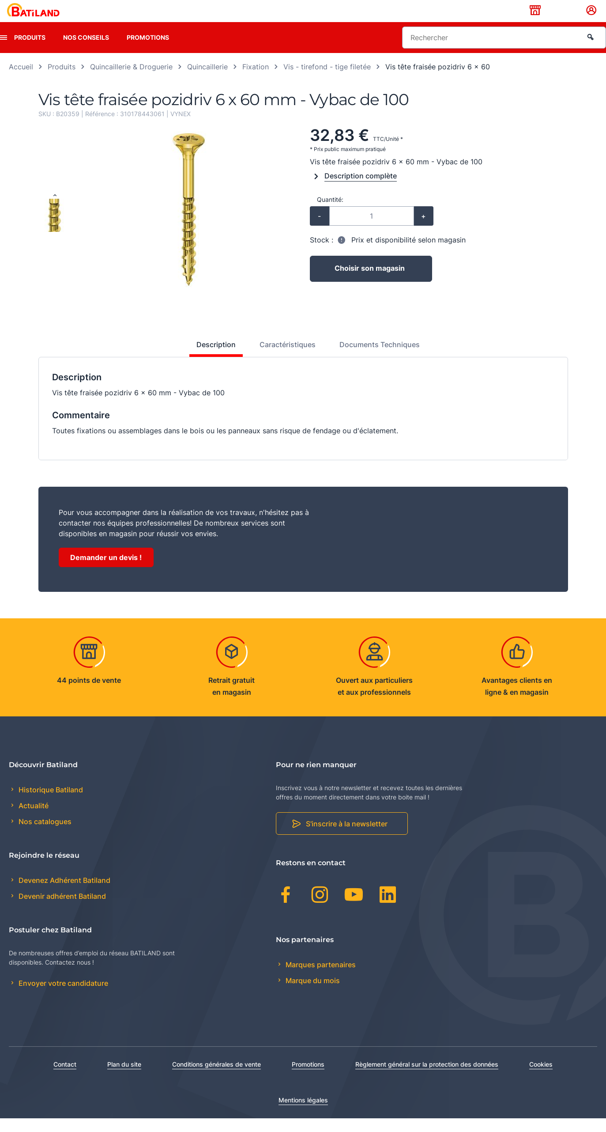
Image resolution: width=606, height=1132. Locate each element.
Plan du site (124, 1078)
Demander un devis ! (106, 571)
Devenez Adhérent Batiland (63, 894)
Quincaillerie (207, 80)
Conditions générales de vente (216, 1078)
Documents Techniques (379, 358)
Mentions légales (303, 1113)
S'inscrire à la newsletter (347, 837)
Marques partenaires (320, 978)
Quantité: (330, 213)
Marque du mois (312, 994)
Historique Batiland (50, 803)
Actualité (33, 819)
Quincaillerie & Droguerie (131, 80)
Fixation (255, 80)
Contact (64, 1078)
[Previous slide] (54, 210)
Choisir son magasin (370, 282)
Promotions (148, 51)
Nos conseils (86, 51)
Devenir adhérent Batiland (61, 910)
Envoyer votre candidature (62, 997)
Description (216, 358)
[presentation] (3, 51)
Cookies (541, 1078)
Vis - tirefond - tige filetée (327, 80)
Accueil (21, 80)
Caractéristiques (288, 358)
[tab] (211, 362)
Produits (29, 51)
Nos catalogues (44, 835)
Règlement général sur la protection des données (426, 1078)
